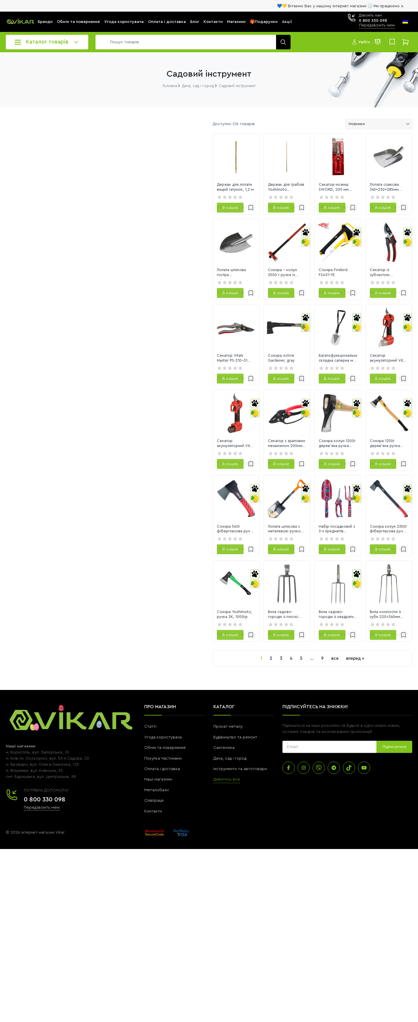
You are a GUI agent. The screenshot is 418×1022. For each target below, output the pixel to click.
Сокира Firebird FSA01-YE (285, 330)
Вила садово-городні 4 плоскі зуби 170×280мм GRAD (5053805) (213, 787)
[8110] (65, 292)
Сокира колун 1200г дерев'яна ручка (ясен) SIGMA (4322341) (291, 558)
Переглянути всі (20, 397)
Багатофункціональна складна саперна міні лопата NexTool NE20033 (290, 445)
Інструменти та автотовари (240, 942)
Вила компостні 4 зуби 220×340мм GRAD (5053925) (368, 787)
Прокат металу (228, 900)
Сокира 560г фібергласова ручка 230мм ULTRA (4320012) (135, 673)
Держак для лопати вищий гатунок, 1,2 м (127, 216)
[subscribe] (329, 920)
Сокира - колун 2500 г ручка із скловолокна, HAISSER (211, 330)
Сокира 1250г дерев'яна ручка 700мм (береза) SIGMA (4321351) (371, 558)
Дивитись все (226, 953)
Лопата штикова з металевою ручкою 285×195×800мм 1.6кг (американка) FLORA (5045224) (210, 673)
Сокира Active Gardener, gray (210, 445)
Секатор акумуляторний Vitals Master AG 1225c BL (370, 444)
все (277, 831)
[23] (20, 292)
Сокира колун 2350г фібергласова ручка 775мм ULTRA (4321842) (373, 673)
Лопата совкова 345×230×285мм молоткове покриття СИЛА (373, 216)
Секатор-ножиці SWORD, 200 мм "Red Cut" (293, 216)
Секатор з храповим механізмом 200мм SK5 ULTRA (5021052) (213, 558)
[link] (135, 171)
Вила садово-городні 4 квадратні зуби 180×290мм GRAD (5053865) (293, 787)
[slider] (8, 305)
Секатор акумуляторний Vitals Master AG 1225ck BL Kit (131, 558)
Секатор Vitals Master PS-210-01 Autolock (133, 444)
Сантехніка (224, 921)
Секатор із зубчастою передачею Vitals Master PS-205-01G (374, 330)
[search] (192, 42)
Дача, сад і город (229, 931)
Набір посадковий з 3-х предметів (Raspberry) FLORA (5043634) (294, 673)
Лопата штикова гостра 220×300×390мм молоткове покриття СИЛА (129, 331)
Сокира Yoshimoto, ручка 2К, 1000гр (130, 787)
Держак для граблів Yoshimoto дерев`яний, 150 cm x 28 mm (211, 216)
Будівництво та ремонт (235, 910)
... (254, 831)
